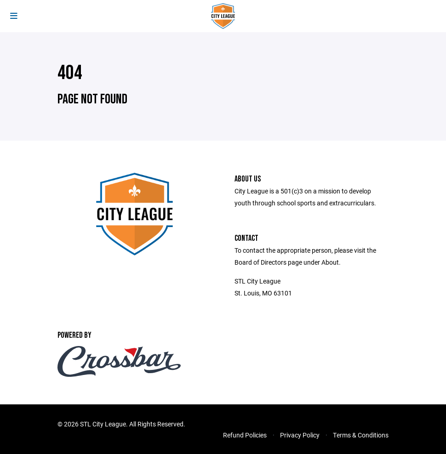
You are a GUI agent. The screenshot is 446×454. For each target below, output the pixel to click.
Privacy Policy (300, 435)
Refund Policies (245, 435)
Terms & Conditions (361, 435)
